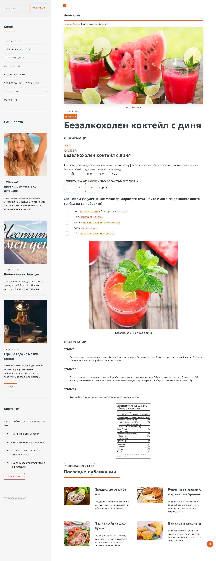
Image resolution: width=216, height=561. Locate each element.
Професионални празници (21, 83)
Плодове (70, 116)
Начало (67, 24)
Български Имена (15, 74)
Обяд (67, 145)
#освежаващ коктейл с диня (79, 465)
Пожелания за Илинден (21, 274)
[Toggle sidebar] (64, 5)
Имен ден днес (13, 40)
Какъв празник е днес (18, 49)
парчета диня (91, 211)
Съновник (10, 100)
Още (10, 386)
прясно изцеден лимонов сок (101, 222)
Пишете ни (14, 476)
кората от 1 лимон (91, 217)
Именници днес (14, 57)
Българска (70, 149)
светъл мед (90, 228)
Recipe (76, 24)
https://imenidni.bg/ (16, 497)
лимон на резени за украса (97, 233)
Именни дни (12, 66)
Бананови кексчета (184, 523)
